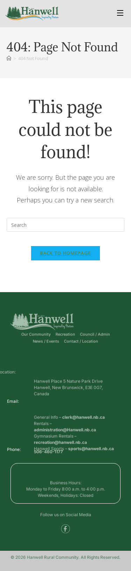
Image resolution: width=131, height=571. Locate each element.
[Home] (9, 58)
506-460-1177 (48, 453)
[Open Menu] (120, 13)
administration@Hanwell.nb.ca (65, 441)
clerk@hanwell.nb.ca (83, 428)
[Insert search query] (66, 225)
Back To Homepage (65, 253)
